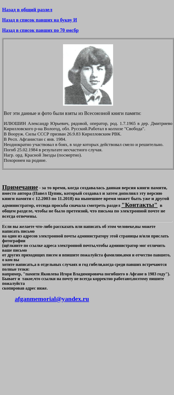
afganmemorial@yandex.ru (52, 298)
